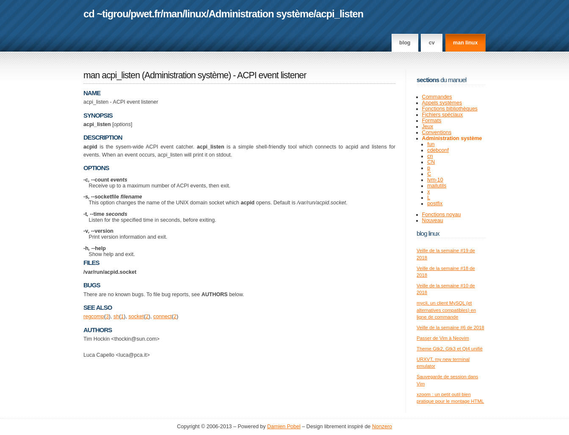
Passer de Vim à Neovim (443, 338)
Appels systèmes (442, 103)
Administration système (261, 13)
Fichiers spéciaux (442, 115)
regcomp (93, 316)
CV (432, 43)
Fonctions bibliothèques (450, 109)
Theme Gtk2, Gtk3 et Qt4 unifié (450, 348)
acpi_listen (339, 13)
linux (196, 13)
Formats (432, 121)
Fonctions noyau (441, 215)
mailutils (436, 186)
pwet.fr (145, 13)
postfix (434, 203)
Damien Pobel (284, 426)
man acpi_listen (111, 75)
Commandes (437, 97)
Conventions (437, 132)
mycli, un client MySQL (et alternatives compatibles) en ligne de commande (446, 309)
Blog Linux (428, 233)
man (172, 13)
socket (136, 316)
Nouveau (432, 220)
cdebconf (438, 150)
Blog (404, 43)
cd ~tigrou (105, 13)
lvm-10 (435, 180)
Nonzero (382, 426)
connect (162, 316)
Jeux (427, 126)
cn (430, 156)
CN (431, 162)
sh (116, 316)
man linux (465, 43)
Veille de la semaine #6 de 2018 (450, 327)
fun (430, 144)
